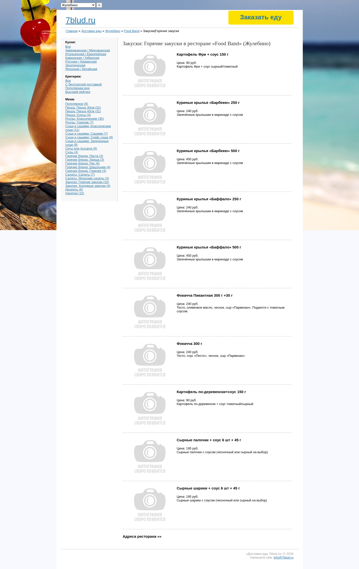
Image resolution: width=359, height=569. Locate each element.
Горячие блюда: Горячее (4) (85, 171)
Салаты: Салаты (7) (80, 174)
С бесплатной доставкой (83, 84)
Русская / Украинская (81, 61)
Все (68, 46)
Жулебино (112, 31)
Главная (72, 31)
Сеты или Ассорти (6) (81, 148)
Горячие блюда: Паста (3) (84, 156)
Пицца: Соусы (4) (78, 115)
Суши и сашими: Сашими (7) (86, 133)
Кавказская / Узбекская (82, 58)
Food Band (132, 31)
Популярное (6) (76, 104)
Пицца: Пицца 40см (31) (83, 111)
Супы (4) (71, 152)
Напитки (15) (74, 193)
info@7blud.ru (284, 557)
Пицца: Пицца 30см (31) (83, 107)
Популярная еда (77, 88)
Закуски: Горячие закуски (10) (87, 182)
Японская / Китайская (81, 69)
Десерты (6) (74, 189)
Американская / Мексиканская (87, 50)
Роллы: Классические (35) (84, 119)
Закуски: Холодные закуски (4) (87, 186)
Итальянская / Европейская (85, 54)
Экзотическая (75, 65)
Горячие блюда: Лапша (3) (84, 160)
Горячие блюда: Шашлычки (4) (87, 167)
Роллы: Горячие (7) (79, 122)
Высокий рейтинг (78, 92)
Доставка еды (91, 31)
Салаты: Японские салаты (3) (87, 178)
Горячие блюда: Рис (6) (82, 163)
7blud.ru (81, 20)
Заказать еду (261, 17)
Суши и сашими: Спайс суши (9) (89, 137)
